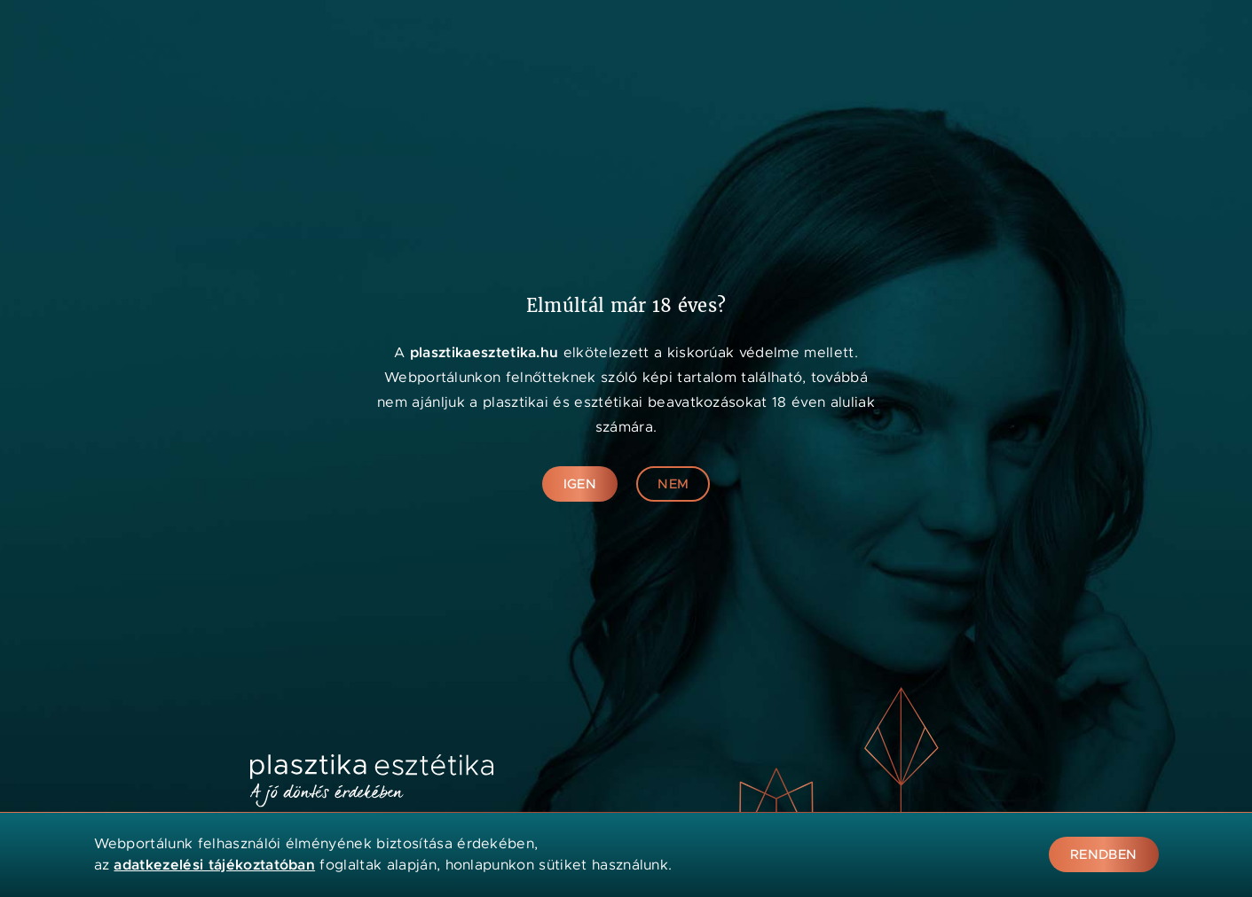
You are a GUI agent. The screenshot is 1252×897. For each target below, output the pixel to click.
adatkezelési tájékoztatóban (214, 864)
